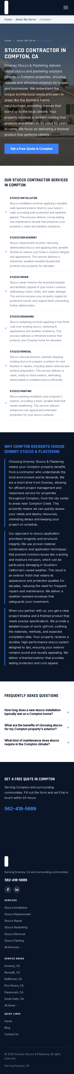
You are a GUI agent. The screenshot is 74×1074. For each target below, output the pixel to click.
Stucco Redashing (15, 927)
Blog (7, 1027)
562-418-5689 (20, 808)
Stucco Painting (14, 940)
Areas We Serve (26, 19)
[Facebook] (7, 889)
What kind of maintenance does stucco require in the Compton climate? (37, 742)
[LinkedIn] (16, 889)
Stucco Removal (14, 934)
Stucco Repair (13, 920)
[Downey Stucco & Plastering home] (6, 7)
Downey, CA (12, 965)
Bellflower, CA (13, 979)
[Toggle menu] (66, 7)
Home (8, 19)
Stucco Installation (15, 907)
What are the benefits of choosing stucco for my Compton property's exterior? (37, 727)
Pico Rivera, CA (14, 985)
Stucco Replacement (17, 914)
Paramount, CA (13, 992)
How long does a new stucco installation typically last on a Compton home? (37, 712)
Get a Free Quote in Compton (31, 149)
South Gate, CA (14, 998)
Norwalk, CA (12, 972)
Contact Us (11, 1034)
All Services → (13, 947)
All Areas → (11, 1005)
